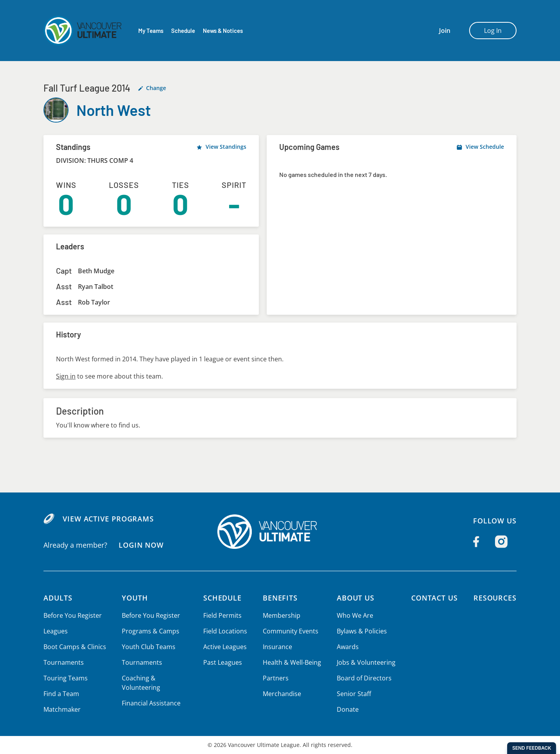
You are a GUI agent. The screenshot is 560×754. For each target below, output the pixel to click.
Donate (347, 709)
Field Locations (225, 631)
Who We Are (354, 615)
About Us (355, 597)
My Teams (150, 31)
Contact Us (433, 597)
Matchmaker (61, 709)
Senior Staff (353, 693)
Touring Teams (65, 678)
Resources (495, 597)
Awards (347, 646)
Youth (134, 597)
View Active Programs (108, 518)
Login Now (140, 545)
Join (444, 30)
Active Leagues (225, 646)
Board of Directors (363, 678)
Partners (274, 678)
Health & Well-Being (291, 662)
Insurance (276, 646)
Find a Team (61, 693)
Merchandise (281, 693)
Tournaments (63, 662)
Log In (493, 30)
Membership (281, 615)
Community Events (289, 631)
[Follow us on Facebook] (476, 541)
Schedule (183, 31)
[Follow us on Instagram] (501, 541)
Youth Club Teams (147, 646)
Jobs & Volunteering (365, 662)
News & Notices (223, 31)
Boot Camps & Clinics (74, 646)
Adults (58, 597)
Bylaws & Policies (361, 631)
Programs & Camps (149, 631)
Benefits (280, 597)
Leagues (55, 631)
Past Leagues (223, 662)
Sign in (65, 376)
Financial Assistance (150, 703)
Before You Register (72, 615)
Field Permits (223, 615)
